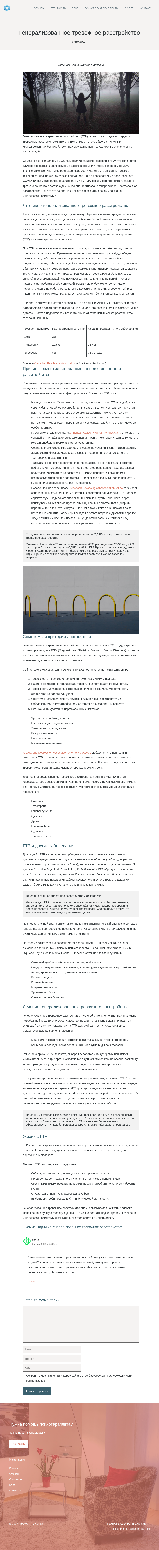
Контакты (146, 8)
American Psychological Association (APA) (96, 488)
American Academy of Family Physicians (95, 432)
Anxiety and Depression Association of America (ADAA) (57, 752)
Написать (18, 1443)
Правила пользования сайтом (131, 1528)
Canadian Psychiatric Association (54, 363)
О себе (129, 8)
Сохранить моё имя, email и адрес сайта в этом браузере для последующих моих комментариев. (79, 1378)
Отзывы (39, 8)
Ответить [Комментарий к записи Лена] (33, 1281)
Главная (14, 1468)
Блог (75, 8)
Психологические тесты (101, 8)
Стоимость (58, 8)
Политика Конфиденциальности (127, 1524)
